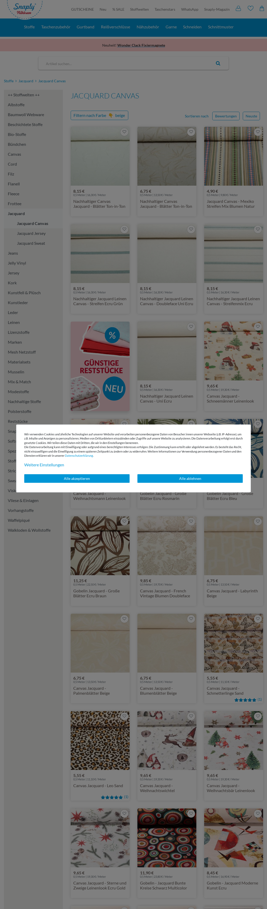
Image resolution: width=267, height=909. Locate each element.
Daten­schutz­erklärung (79, 455)
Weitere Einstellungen (44, 464)
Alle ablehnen (190, 478)
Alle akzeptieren (77, 478)
